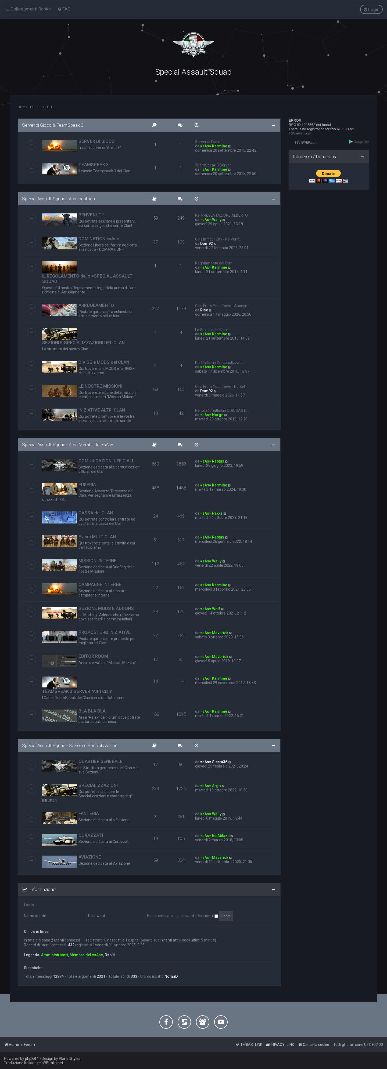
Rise (204, 310)
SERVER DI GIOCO (96, 141)
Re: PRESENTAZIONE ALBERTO (221, 215)
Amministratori (54, 954)
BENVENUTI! (91, 214)
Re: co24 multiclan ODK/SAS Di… (222, 410)
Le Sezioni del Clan (211, 329)
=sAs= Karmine (213, 146)
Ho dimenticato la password (170, 915)
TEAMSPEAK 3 (93, 164)
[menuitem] (64, 9)
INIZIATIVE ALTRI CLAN (101, 409)
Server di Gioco (207, 141)
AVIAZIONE (89, 856)
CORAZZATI (90, 835)
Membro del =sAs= (86, 954)
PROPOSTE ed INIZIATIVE (104, 631)
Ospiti (110, 954)
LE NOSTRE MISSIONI (100, 385)
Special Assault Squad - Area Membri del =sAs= (67, 444)
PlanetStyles (69, 1058)
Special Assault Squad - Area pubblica (58, 198)
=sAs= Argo (210, 785)
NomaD (171, 976)
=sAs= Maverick (214, 632)
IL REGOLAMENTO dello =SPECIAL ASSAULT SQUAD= (87, 278)
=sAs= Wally (210, 219)
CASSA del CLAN (95, 512)
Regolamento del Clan (213, 263)
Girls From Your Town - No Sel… (221, 386)
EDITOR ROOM (93, 655)
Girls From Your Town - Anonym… (223, 305)
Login (29, 905)
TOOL (62, 499)
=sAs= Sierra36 (213, 761)
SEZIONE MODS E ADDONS (106, 607)
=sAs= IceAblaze (215, 835)
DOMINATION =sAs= (98, 238)
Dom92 (206, 243)
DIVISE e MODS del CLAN (103, 362)
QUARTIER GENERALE (100, 761)
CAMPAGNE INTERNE (99, 584)
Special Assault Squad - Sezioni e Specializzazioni (70, 745)
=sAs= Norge (211, 414)
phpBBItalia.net (50, 1063)
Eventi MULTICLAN (97, 536)
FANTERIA (88, 813)
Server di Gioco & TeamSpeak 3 (52, 125)
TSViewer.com (300, 133)
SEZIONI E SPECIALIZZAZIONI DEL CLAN (83, 342)
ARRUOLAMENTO (96, 305)
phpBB (30, 1058)
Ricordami (207, 915)
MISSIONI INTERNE (97, 560)
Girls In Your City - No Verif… (218, 239)
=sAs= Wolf (210, 608)
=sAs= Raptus (212, 461)
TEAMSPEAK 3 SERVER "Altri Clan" (77, 690)
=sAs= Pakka (211, 513)
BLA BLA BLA (92, 710)
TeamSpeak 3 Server (213, 165)
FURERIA (87, 484)
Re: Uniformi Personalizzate (219, 362)
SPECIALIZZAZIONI (98, 785)
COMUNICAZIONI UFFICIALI (105, 460)
